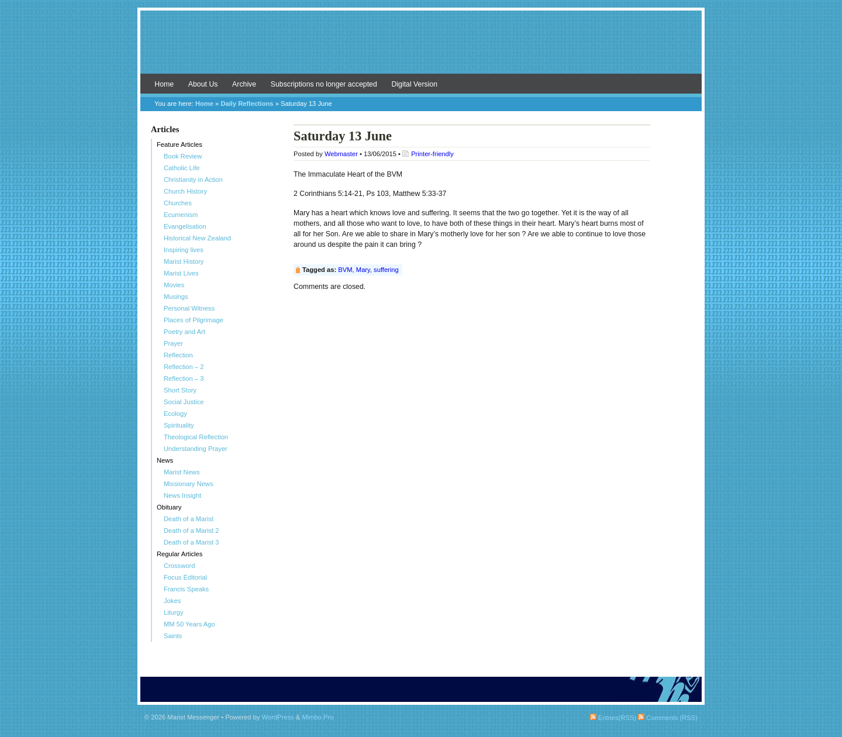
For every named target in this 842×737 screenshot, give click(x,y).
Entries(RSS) (613, 717)
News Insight (182, 495)
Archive (244, 84)
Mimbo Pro (317, 717)
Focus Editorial (185, 577)
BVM (345, 269)
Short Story (180, 390)
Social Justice (183, 401)
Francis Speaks (186, 589)
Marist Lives (181, 273)
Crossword (179, 565)
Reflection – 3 (183, 378)
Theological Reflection (196, 436)
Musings (176, 296)
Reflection (178, 355)
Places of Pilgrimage (193, 319)
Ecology (175, 413)
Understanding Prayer (195, 448)
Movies (174, 284)
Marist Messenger (421, 47)
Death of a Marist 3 (191, 542)
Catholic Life (182, 167)
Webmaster (341, 153)
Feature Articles (179, 144)
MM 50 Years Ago (189, 624)
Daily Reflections (246, 103)
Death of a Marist (188, 518)
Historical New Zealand (197, 238)
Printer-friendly (432, 153)
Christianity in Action (193, 179)
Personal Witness (189, 308)
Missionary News (188, 483)
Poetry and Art (184, 331)
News (165, 460)
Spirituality (179, 425)
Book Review (183, 156)
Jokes (172, 600)
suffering (386, 269)
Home (164, 84)
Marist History (183, 261)
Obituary (169, 507)
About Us (203, 84)
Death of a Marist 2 (191, 530)
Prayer (173, 343)
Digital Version (414, 84)
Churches (178, 202)
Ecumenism (181, 214)
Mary (363, 269)
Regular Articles (179, 553)
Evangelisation (185, 226)
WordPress (278, 717)
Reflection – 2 (183, 366)
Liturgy (174, 612)
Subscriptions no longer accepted (324, 84)
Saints (173, 635)
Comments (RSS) (668, 717)
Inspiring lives (183, 249)
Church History (185, 191)
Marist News (182, 472)
